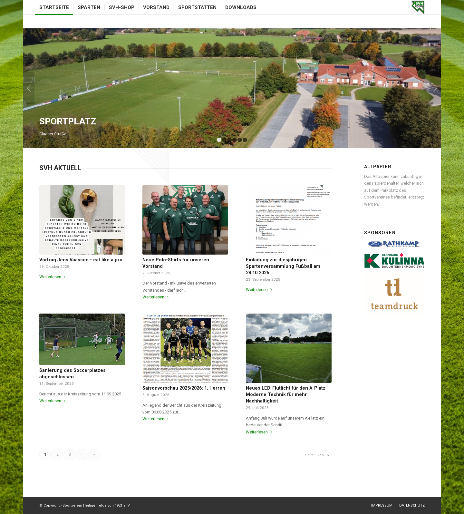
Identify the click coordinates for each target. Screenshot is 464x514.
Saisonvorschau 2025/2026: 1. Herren (183, 388)
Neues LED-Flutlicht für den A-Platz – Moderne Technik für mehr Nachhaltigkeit (288, 394)
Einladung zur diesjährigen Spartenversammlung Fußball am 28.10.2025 (283, 266)
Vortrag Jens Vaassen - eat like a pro (80, 259)
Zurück (28, 88)
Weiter (435, 88)
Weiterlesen (53, 276)
